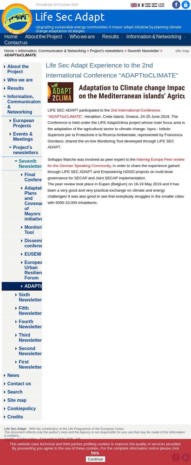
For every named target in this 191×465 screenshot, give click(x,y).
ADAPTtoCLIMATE (33, 286)
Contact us (16, 42)
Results (110, 36)
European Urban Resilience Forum (33, 270)
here (95, 452)
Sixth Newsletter (30, 297)
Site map (17, 400)
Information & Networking (153, 36)
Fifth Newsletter (30, 311)
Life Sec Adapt (15, 428)
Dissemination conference (33, 243)
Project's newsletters (106, 51)
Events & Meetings (23, 137)
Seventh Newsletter (143, 51)
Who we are (82, 36)
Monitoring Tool (33, 230)
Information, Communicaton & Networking (52, 51)
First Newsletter (30, 364)
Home (11, 36)
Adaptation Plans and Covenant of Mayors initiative (33, 203)
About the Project (43, 36)
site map (182, 51)
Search (15, 392)
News (13, 375)
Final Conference (33, 177)
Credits (15, 416)
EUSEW (33, 254)
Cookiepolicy (21, 408)
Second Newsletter (30, 351)
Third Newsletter (30, 338)
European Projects (23, 123)
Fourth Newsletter (30, 324)
